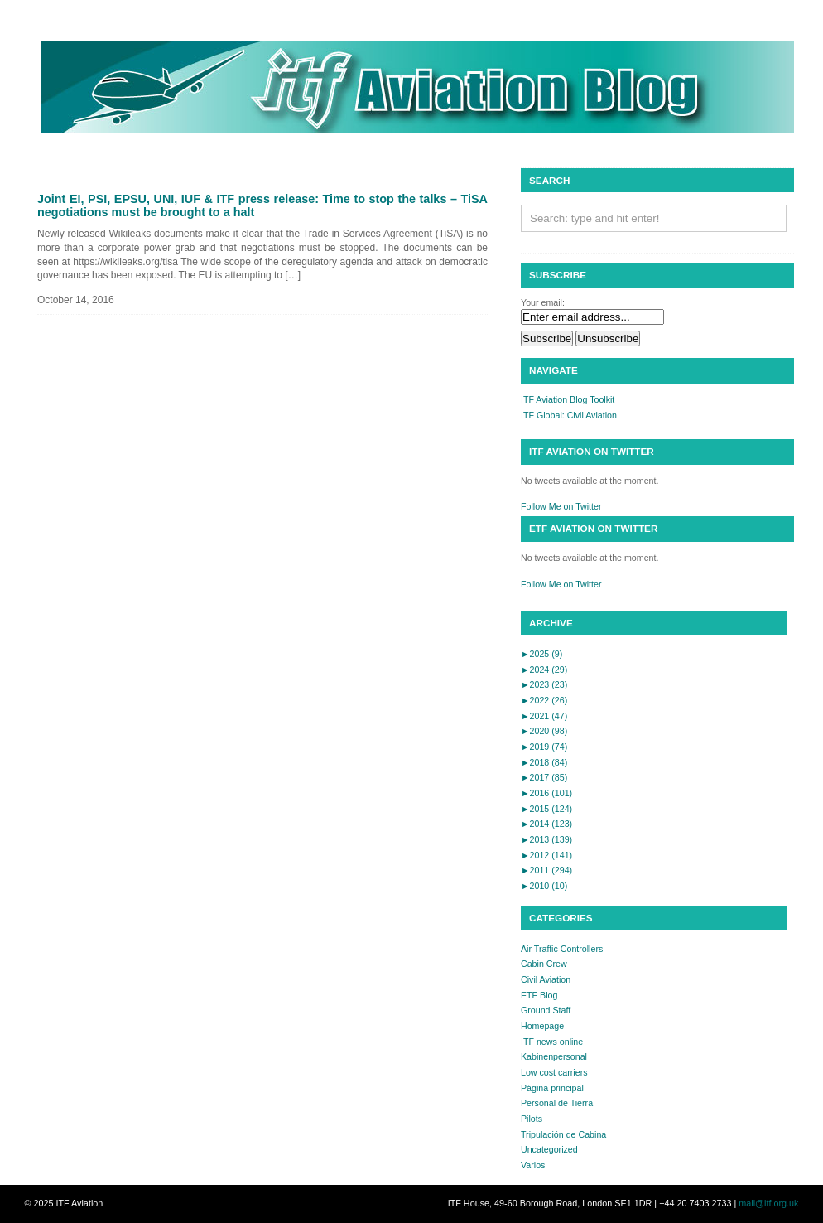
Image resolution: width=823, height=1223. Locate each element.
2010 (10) (544, 886)
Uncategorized (549, 1149)
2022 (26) (544, 700)
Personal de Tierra (557, 1103)
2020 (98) (544, 731)
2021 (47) (544, 716)
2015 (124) (546, 809)
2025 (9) (541, 654)
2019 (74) (544, 747)
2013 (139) (546, 839)
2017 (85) (544, 777)
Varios (533, 1165)
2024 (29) (544, 669)
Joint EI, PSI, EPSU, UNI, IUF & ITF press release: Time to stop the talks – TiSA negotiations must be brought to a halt (262, 205)
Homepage (542, 1026)
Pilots (531, 1119)
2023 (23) (544, 684)
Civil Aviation (545, 979)
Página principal (552, 1088)
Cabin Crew (544, 964)
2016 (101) (546, 793)
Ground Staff (545, 1010)
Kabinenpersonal (554, 1056)
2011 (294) (546, 870)
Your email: (543, 302)
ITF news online (552, 1042)
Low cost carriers (554, 1072)
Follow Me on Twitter (561, 506)
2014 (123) (546, 824)
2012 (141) (546, 855)
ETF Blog (539, 995)
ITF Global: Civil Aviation (569, 415)
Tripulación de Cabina (563, 1134)
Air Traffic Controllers (562, 949)
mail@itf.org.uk (768, 1203)
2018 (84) (544, 762)
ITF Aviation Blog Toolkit (567, 399)
